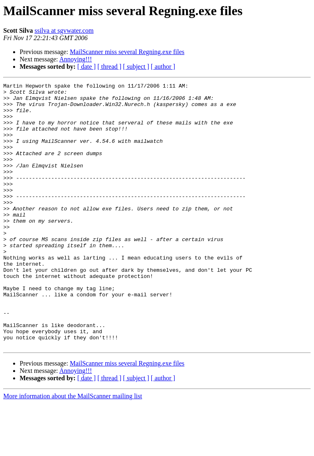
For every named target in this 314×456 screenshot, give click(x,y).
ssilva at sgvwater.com (63, 30)
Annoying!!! (75, 59)
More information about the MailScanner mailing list (72, 448)
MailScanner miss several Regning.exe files (127, 51)
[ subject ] (136, 66)
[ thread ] (109, 66)
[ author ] (163, 66)
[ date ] (86, 66)
